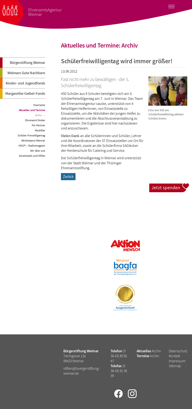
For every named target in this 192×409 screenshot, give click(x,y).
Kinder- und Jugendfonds (25, 83)
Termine (143, 355)
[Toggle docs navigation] (171, 6)
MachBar (40, 130)
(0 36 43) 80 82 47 (118, 356)
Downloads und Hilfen (32, 156)
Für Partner (38, 125)
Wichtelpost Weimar (33, 140)
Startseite (39, 105)
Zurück (68, 176)
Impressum (177, 361)
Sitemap (175, 366)
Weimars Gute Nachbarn (26, 72)
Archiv (39, 115)
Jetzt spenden (169, 185)
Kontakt (174, 356)
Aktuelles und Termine (32, 110)
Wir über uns (37, 151)
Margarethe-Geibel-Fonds (25, 93)
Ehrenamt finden (35, 120)
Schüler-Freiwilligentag (31, 135)
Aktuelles (144, 351)
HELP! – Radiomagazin (32, 146)
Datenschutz (178, 351)
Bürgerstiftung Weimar (27, 62)
